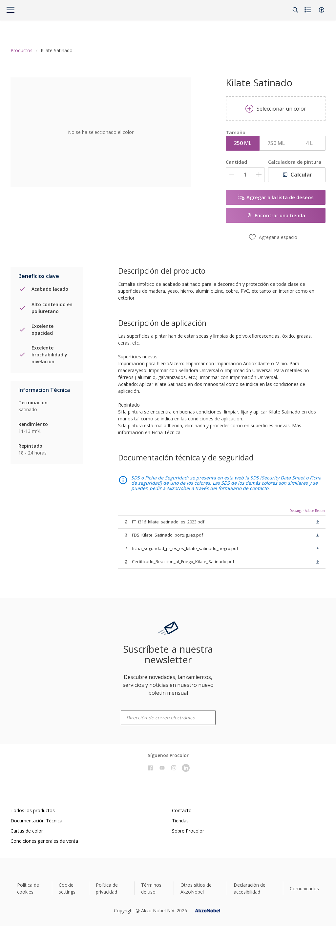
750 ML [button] (276, 143)
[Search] (295, 10)
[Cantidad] (245, 174)
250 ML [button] (242, 143)
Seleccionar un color (275, 109)
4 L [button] (309, 143)
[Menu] (10, 10)
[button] (322, 10)
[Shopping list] (308, 10)
